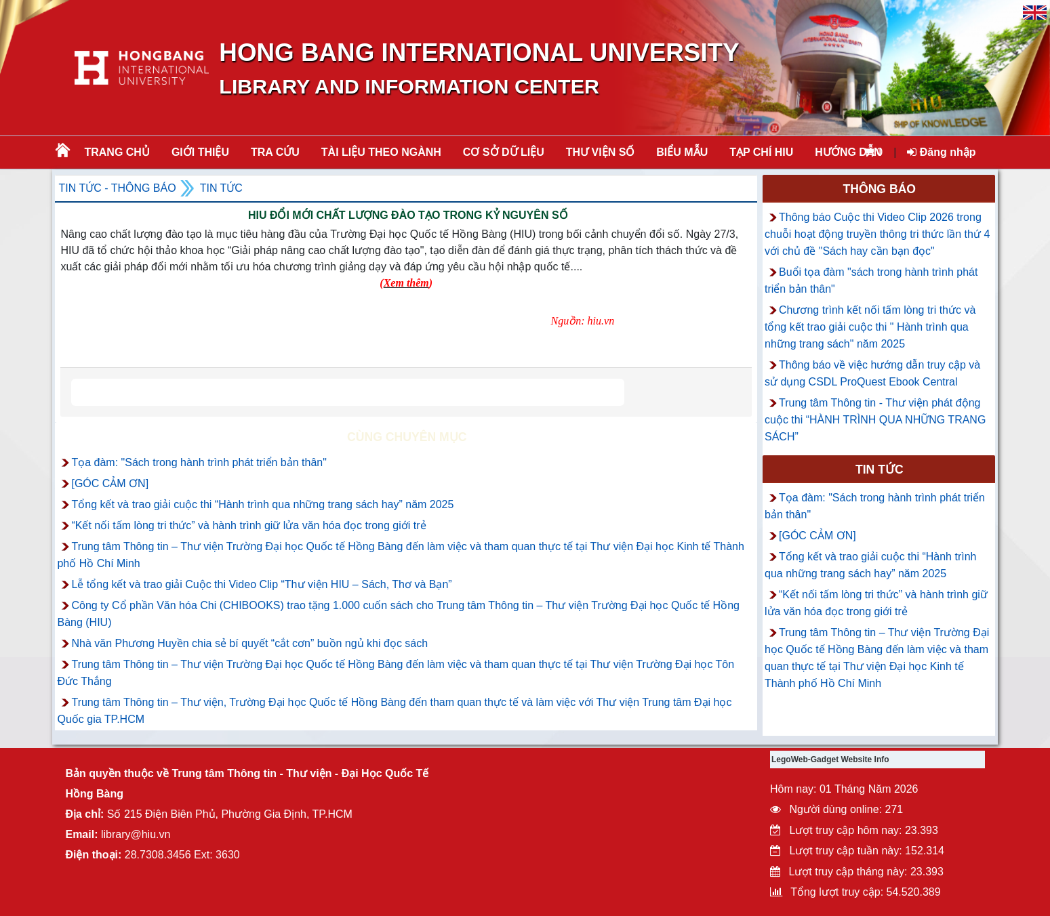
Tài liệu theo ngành (381, 152)
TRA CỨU (275, 152)
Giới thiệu (200, 152)
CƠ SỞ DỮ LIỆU (503, 152)
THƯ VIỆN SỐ (600, 152)
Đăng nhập (941, 152)
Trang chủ (116, 152)
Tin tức (221, 188)
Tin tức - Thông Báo (117, 188)
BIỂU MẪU (682, 152)
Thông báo (879, 189)
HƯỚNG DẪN (848, 152)
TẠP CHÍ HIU (761, 152)
